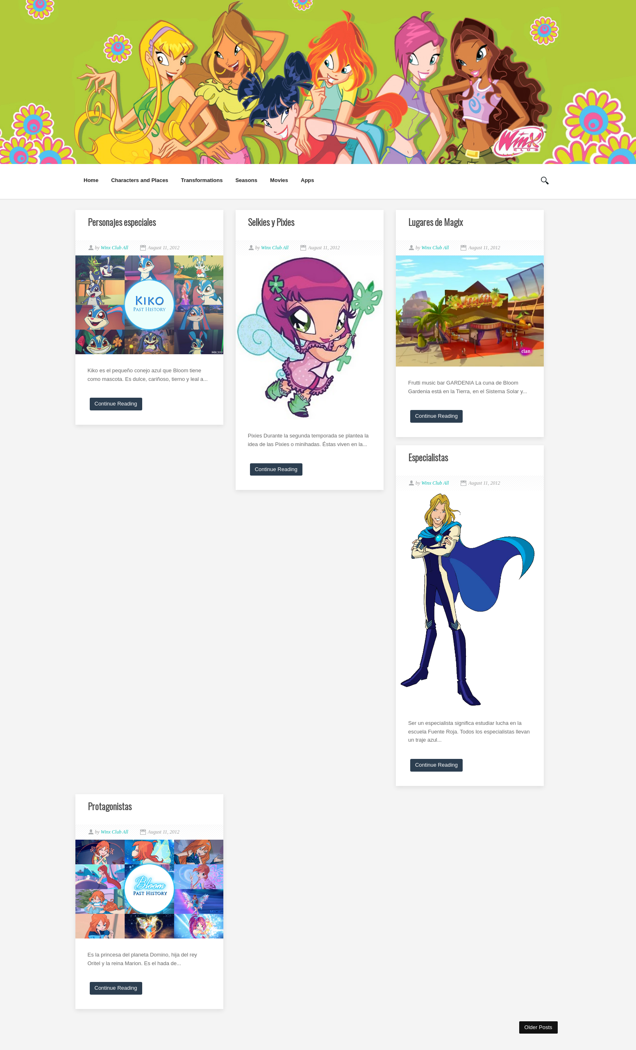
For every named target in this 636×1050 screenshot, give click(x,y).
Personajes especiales (122, 221)
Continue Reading (116, 404)
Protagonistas (110, 806)
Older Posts (538, 1027)
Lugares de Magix (435, 221)
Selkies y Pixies (271, 221)
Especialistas (428, 457)
